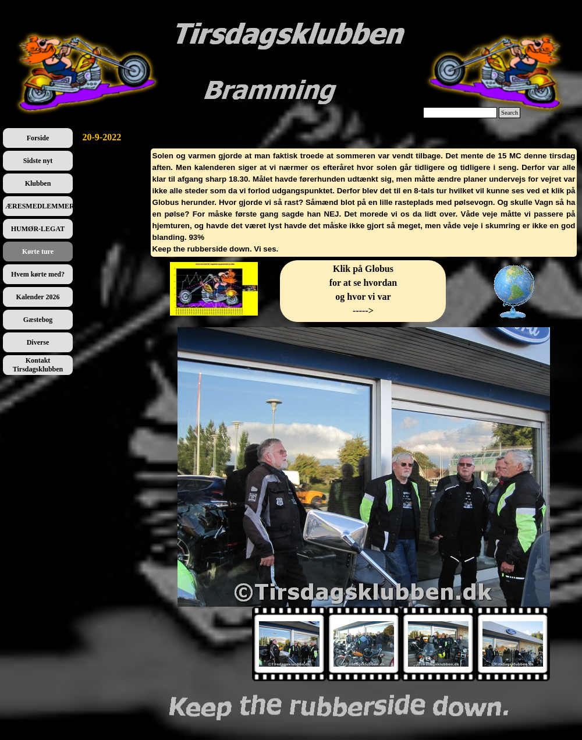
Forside (38, 138)
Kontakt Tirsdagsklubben (38, 364)
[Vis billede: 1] (289, 644)
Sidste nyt (37, 161)
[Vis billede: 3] (438, 644)
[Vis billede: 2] (364, 644)
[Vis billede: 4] (512, 644)
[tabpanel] (364, 202)
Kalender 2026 (38, 297)
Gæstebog (38, 320)
